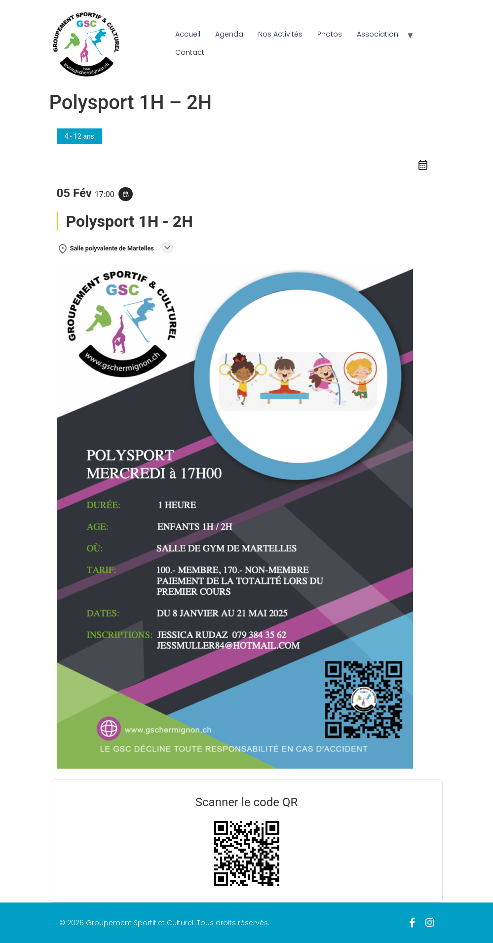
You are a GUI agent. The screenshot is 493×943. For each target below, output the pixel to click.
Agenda (229, 34)
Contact (189, 52)
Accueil (187, 34)
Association (377, 34)
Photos (329, 34)
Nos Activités (280, 34)
